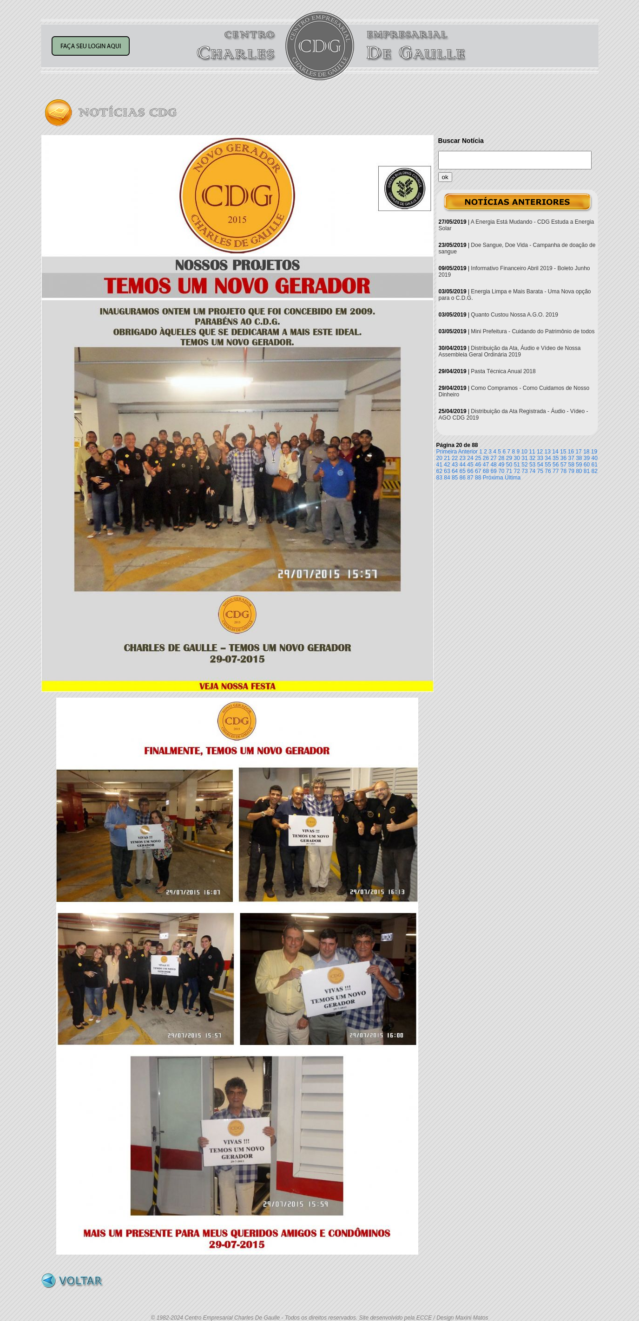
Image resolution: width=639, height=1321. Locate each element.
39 (587, 458)
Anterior (468, 451)
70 (501, 471)
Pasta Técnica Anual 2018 (503, 371)
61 (595, 464)
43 (455, 464)
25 (478, 458)
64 (455, 471)
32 (532, 458)
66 (470, 471)
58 (571, 464)
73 (524, 471)
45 (470, 464)
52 (524, 464)
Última (512, 477)
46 (478, 464)
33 (540, 458)
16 (571, 451)
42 (447, 464)
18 (586, 451)
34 (548, 458)
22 (455, 458)
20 (439, 458)
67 (478, 471)
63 (447, 471)
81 (587, 471)
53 (532, 464)
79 (571, 471)
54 (540, 464)
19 (594, 451)
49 (501, 464)
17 (578, 451)
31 (524, 458)
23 (463, 458)
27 (493, 458)
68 (486, 471)
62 (439, 471)
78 (563, 471)
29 (509, 458)
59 (579, 464)
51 (517, 464)
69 (493, 471)
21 (447, 458)
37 (571, 458)
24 (470, 458)
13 (548, 451)
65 (463, 471)
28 (501, 458)
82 (595, 471)
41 (439, 464)
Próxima (493, 477)
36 (563, 458)
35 (556, 458)
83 (439, 477)
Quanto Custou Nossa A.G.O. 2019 (514, 314)
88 (478, 477)
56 (556, 464)
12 (540, 451)
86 (463, 477)
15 (563, 451)
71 (509, 471)
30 (517, 458)
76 (548, 471)
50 (509, 464)
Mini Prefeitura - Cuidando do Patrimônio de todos (532, 331)
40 (595, 458)
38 (579, 458)
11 (532, 451)
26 (486, 458)
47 (486, 464)
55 (548, 464)
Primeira (446, 451)
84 (447, 477)
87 (470, 477)
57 (563, 464)
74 (532, 471)
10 (524, 451)
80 (579, 471)
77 (556, 471)
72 (517, 471)
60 (587, 464)
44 (463, 464)
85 (455, 477)
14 (555, 451)
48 (493, 464)
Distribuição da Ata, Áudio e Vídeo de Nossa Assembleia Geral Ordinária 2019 (510, 351)
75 (540, 471)
